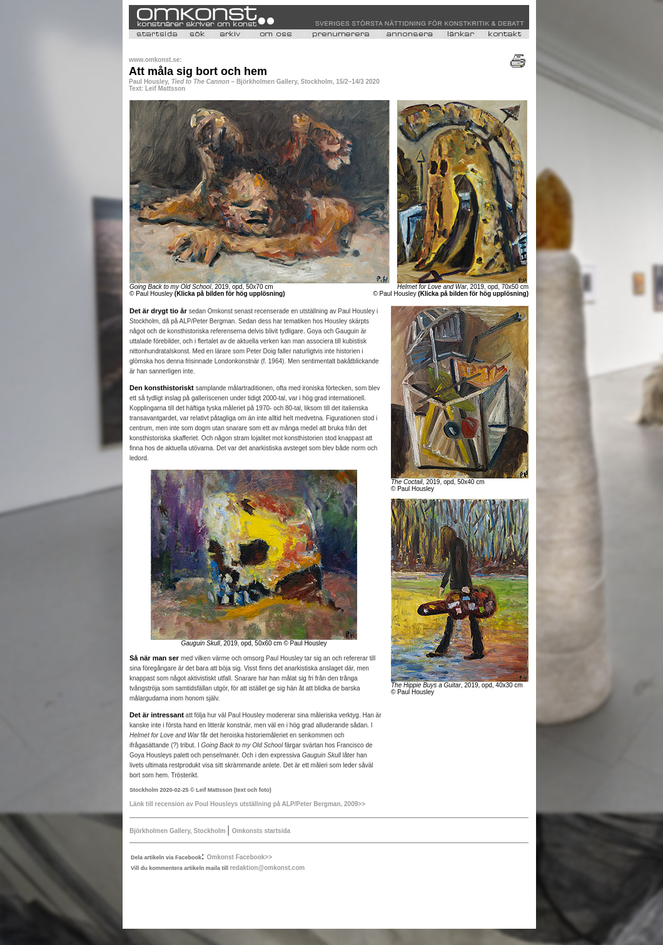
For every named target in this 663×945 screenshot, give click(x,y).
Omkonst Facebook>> (239, 857)
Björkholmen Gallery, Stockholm (177, 830)
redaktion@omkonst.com (267, 867)
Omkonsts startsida (261, 830)
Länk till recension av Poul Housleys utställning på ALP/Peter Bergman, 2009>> (247, 804)
